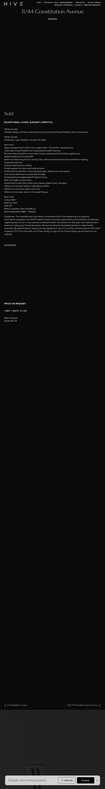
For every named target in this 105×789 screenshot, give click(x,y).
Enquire (85, 780)
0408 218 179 (10, 320)
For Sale (48, 2)
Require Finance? (92, 5)
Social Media (94, 2)
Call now (68, 780)
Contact (78, 5)
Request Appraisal (64, 5)
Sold (56, 2)
